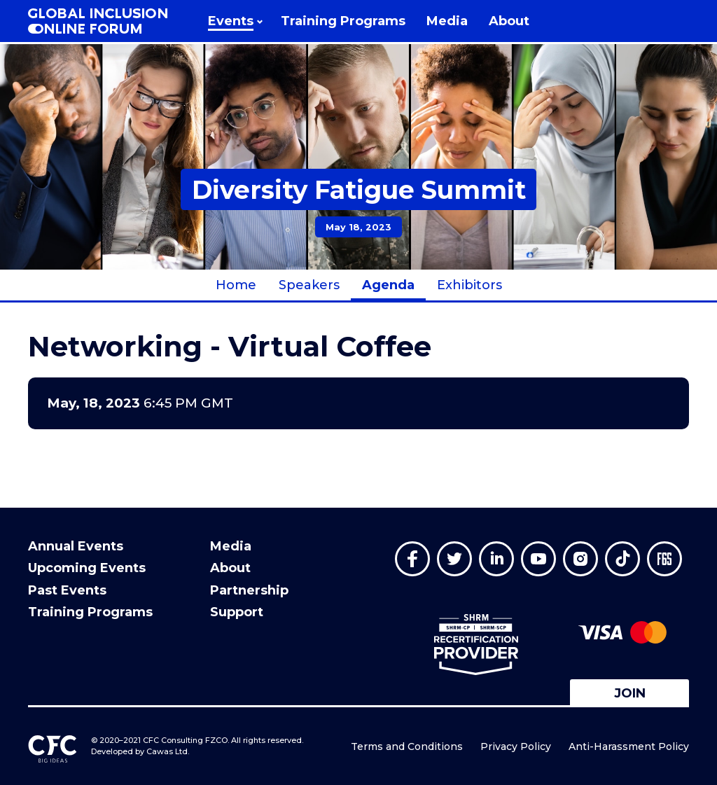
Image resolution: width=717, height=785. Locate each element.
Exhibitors (469, 285)
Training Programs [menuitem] (90, 612)
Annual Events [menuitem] (75, 546)
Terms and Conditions (407, 746)
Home (236, 285)
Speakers (309, 285)
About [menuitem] (230, 568)
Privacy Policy (515, 746)
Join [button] (630, 693)
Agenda (388, 285)
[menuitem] (233, 21)
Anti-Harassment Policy (629, 746)
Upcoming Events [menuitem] (87, 568)
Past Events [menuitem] (67, 590)
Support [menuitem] (236, 612)
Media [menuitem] (230, 546)
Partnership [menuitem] (249, 590)
